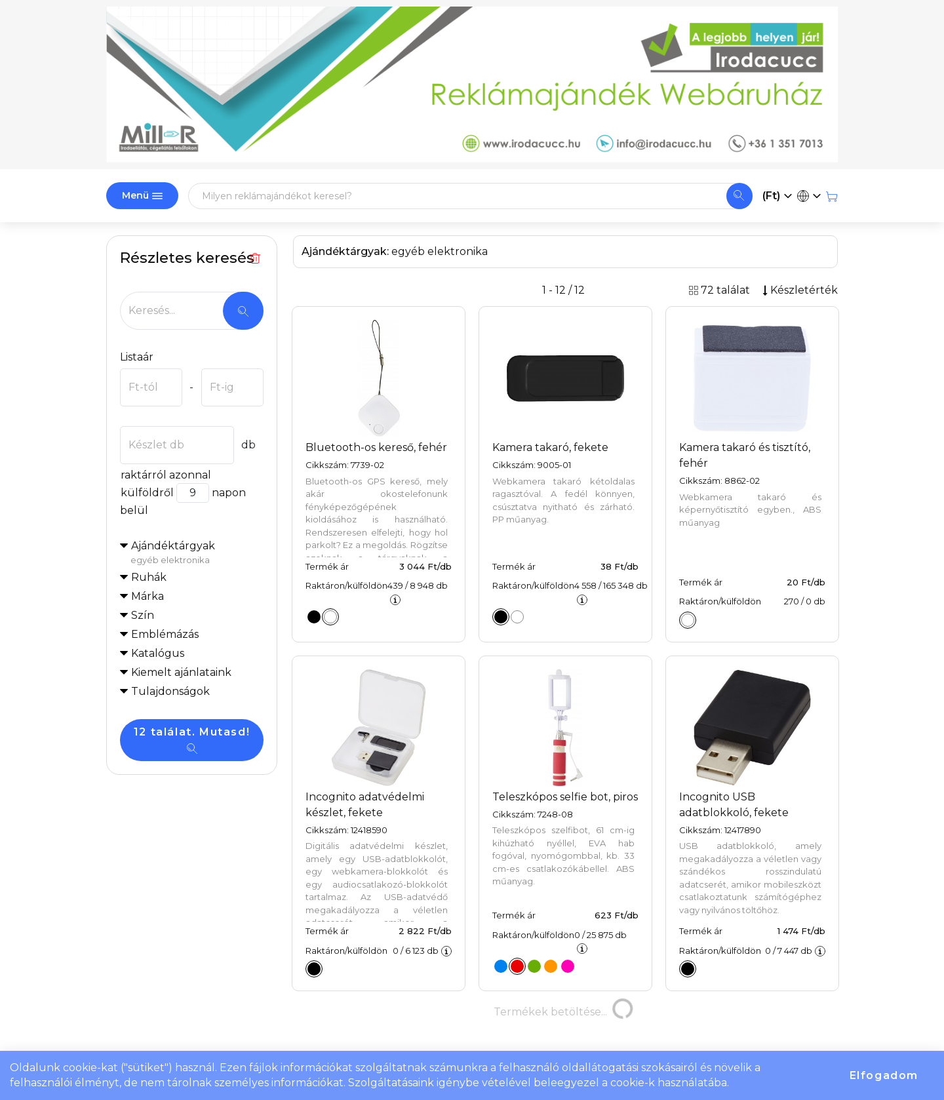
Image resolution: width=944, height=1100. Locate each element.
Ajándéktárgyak (197, 553)
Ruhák (149, 577)
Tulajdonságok (170, 691)
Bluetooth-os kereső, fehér (376, 447)
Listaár (136, 357)
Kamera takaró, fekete (550, 447)
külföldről (147, 492)
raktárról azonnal (165, 475)
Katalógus (157, 653)
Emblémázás (165, 634)
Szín (142, 615)
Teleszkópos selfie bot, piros (565, 797)
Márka (147, 596)
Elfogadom (884, 1075)
